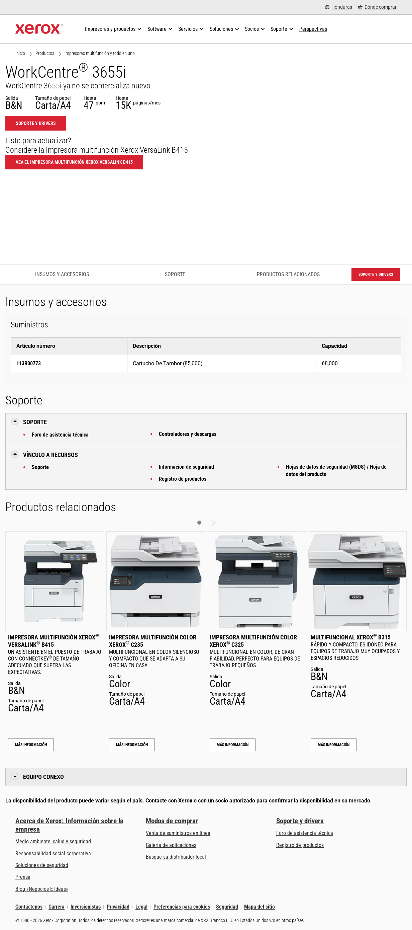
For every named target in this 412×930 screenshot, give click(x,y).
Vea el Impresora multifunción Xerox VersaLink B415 (74, 162)
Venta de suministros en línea (178, 833)
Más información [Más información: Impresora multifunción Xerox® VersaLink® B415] (31, 745)
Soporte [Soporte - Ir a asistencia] (175, 274)
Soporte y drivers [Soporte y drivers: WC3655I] (36, 123)
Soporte (40, 467)
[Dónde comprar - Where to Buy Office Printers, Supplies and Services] (377, 7)
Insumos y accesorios (62, 274)
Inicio (20, 53)
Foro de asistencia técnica (60, 435)
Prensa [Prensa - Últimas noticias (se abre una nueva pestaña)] (22, 877)
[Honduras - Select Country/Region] (338, 7)
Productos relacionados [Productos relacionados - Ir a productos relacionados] (288, 274)
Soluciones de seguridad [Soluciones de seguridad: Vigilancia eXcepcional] (41, 865)
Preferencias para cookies (181, 907)
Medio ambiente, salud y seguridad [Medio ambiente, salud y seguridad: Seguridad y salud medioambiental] (53, 841)
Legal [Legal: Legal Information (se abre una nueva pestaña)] (141, 907)
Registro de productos (182, 479)
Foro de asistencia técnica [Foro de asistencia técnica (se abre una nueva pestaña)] (304, 833)
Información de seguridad (186, 467)
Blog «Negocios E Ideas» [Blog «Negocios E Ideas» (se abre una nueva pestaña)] (41, 889)
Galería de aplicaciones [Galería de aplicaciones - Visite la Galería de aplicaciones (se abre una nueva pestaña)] (171, 845)
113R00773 (28, 363)
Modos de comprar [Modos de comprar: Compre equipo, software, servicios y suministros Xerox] (172, 821)
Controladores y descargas (187, 434)
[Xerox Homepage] (39, 29)
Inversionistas (86, 907)
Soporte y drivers (300, 821)
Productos (44, 53)
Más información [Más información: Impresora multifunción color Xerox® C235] (132, 745)
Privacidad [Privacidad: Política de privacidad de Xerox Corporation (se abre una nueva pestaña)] (118, 907)
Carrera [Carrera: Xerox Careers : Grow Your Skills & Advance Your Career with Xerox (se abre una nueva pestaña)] (56, 907)
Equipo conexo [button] (43, 776)
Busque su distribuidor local (176, 857)
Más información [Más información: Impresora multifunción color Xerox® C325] (232, 745)
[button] (199, 523)
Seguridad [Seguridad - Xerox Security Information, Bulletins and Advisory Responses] (227, 907)
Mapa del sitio (259, 907)
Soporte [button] (35, 421)
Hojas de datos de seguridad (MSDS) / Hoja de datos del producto (336, 470)
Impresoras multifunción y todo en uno (100, 53)
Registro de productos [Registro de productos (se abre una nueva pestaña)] (300, 845)
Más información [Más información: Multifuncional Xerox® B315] (333, 745)
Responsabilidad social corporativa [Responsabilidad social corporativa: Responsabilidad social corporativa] (53, 853)
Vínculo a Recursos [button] (50, 454)
